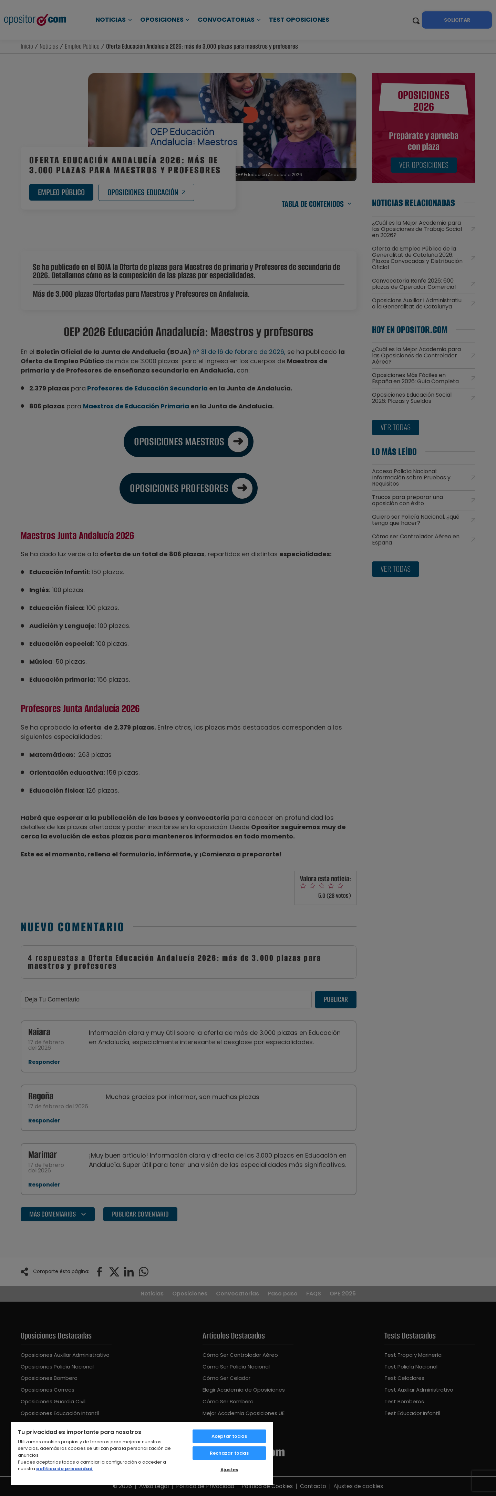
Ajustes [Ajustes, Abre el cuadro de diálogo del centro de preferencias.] (229, 1469)
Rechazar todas (229, 1453)
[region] (142, 1453)
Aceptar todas (229, 1436)
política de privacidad (64, 1468)
